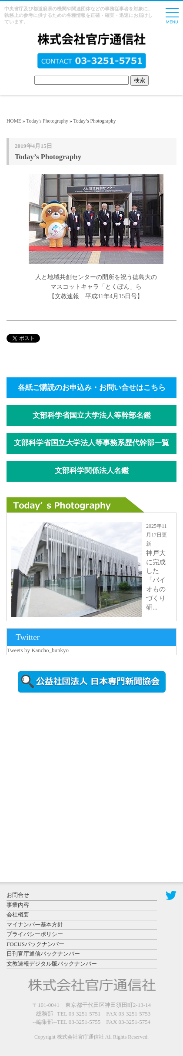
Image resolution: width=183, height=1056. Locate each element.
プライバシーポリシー (35, 934)
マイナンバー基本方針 (35, 924)
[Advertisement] (80, 773)
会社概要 (18, 914)
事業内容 (18, 905)
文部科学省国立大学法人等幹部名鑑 (92, 415)
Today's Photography (47, 120)
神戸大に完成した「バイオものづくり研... (156, 580)
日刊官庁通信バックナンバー (43, 953)
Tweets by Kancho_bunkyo (38, 650)
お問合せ (18, 895)
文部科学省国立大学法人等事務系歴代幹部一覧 (91, 443)
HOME (14, 120)
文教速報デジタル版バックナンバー (52, 963)
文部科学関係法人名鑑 (92, 470)
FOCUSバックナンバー (35, 944)
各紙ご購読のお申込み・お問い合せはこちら (92, 387)
